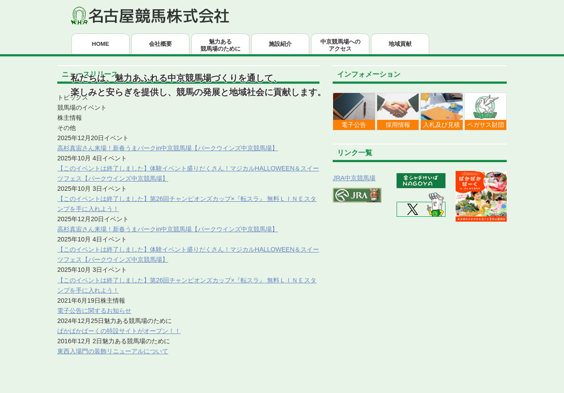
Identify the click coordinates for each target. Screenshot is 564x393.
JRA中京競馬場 (354, 178)
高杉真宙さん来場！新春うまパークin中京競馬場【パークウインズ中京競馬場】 (167, 148)
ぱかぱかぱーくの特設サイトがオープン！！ (119, 330)
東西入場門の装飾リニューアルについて (112, 351)
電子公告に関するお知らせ (94, 310)
